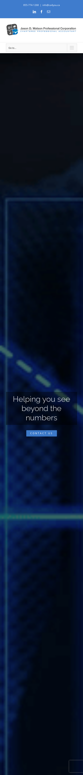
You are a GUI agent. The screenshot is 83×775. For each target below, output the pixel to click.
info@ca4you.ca (51, 5)
